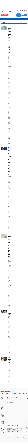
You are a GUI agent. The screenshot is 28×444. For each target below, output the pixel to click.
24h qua (17, 10)
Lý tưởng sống (2, 10)
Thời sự (4, 18)
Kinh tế (23, 18)
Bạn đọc (16, 18)
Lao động (12, 18)
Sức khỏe (23, 393)
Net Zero (20, 18)
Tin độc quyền (10, 10)
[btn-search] (11, 15)
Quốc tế (8, 18)
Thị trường (14, 10)
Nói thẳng (6, 10)
